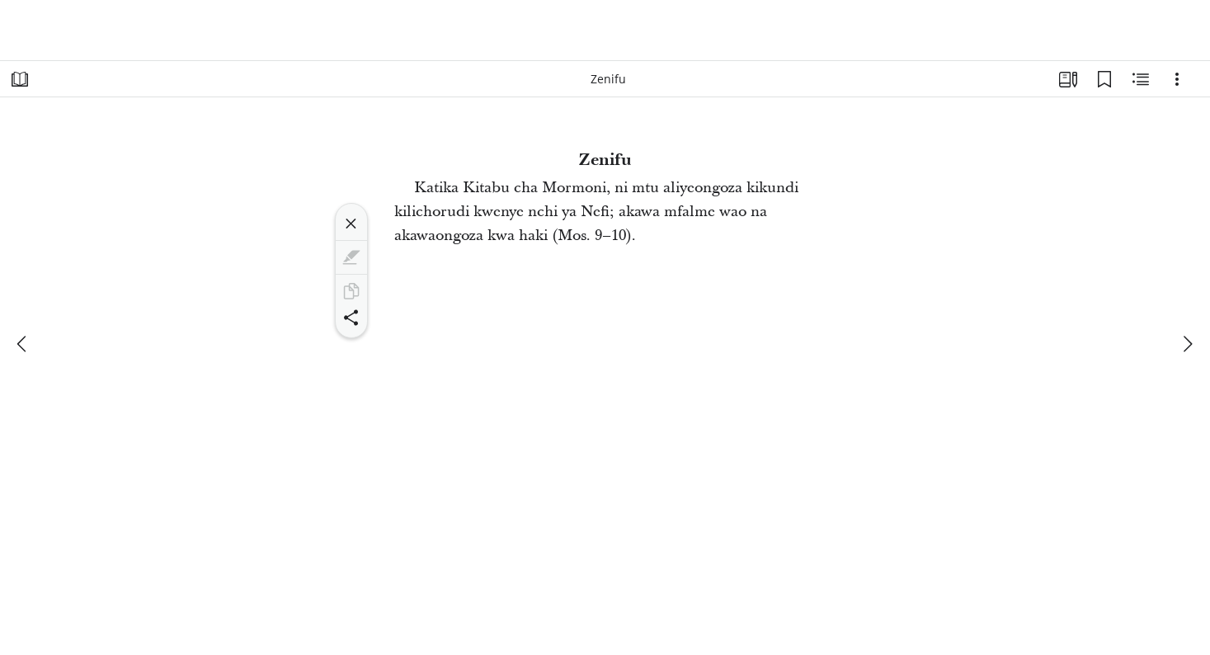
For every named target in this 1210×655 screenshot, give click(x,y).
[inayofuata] (1186, 344)
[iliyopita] (23, 344)
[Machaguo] (1177, 79)
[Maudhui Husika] (1140, 79)
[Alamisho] (1104, 79)
